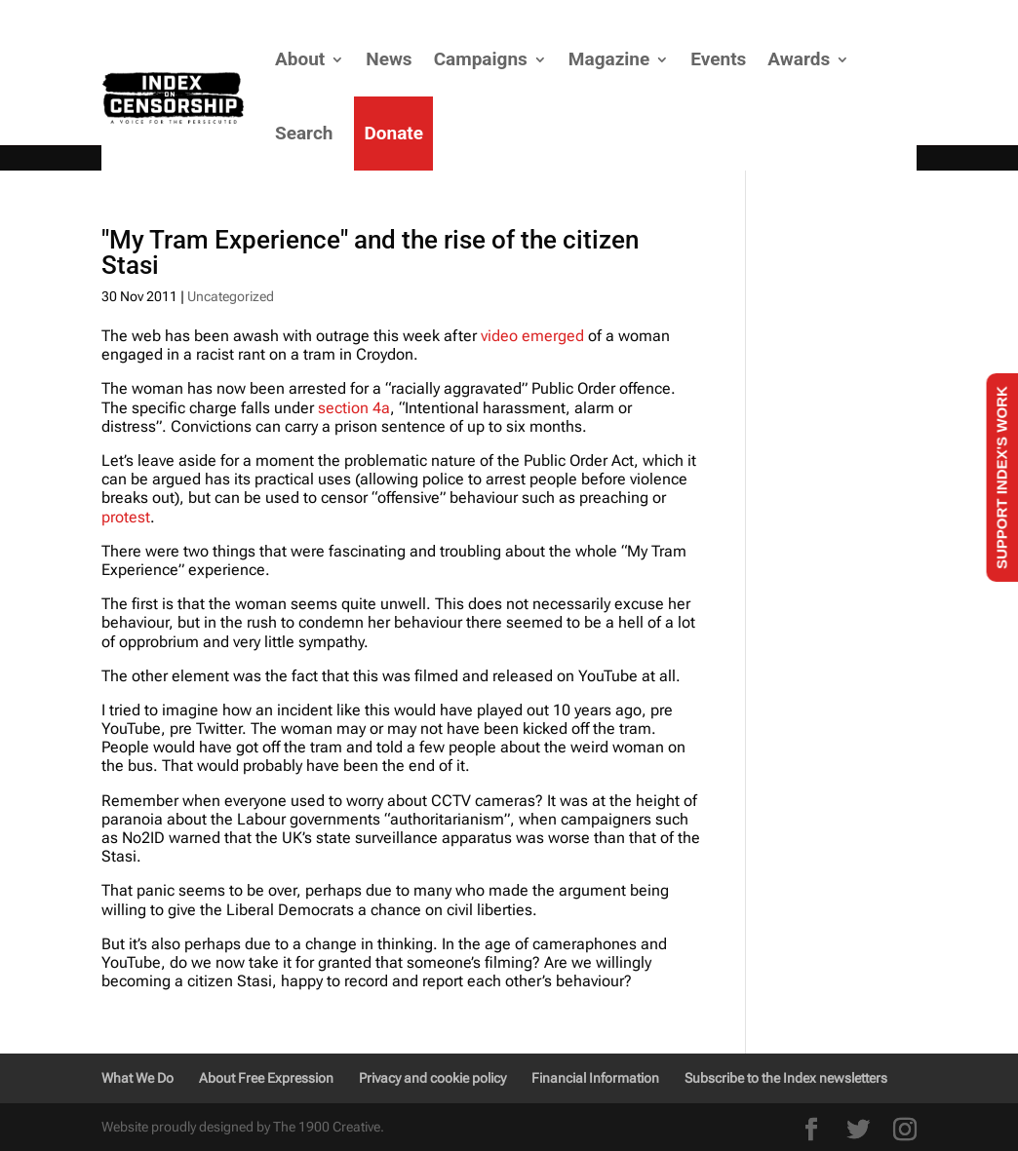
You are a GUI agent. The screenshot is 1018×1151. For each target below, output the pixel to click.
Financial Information (595, 1078)
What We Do (137, 1078)
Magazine (608, 59)
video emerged (532, 335)
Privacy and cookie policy (432, 1078)
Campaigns (481, 59)
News (388, 59)
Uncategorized (230, 296)
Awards (798, 59)
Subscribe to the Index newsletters (786, 1078)
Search (304, 133)
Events (718, 59)
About (300, 59)
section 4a (354, 408)
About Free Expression (266, 1078)
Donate (393, 133)
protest (125, 517)
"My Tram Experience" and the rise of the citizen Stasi (370, 252)
